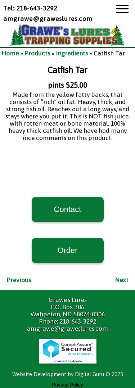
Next (122, 280)
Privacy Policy (67, 385)
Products (37, 53)
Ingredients (72, 53)
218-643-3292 (77, 321)
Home (10, 53)
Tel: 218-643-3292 (30, 8)
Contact (67, 209)
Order (67, 250)
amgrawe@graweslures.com (48, 18)
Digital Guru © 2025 (99, 374)
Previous (18, 280)
